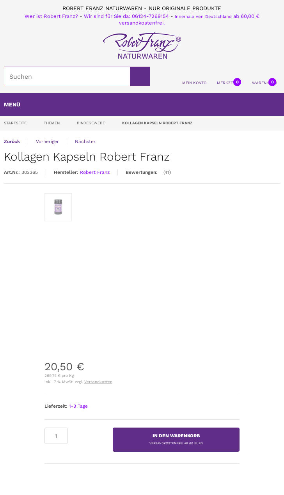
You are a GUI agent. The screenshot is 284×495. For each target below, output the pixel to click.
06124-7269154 (150, 16)
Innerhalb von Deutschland (203, 16)
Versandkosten (98, 382)
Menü (12, 104)
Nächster (85, 141)
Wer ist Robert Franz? (51, 16)
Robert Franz (95, 172)
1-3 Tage (78, 406)
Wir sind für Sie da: (108, 16)
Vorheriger (47, 141)
